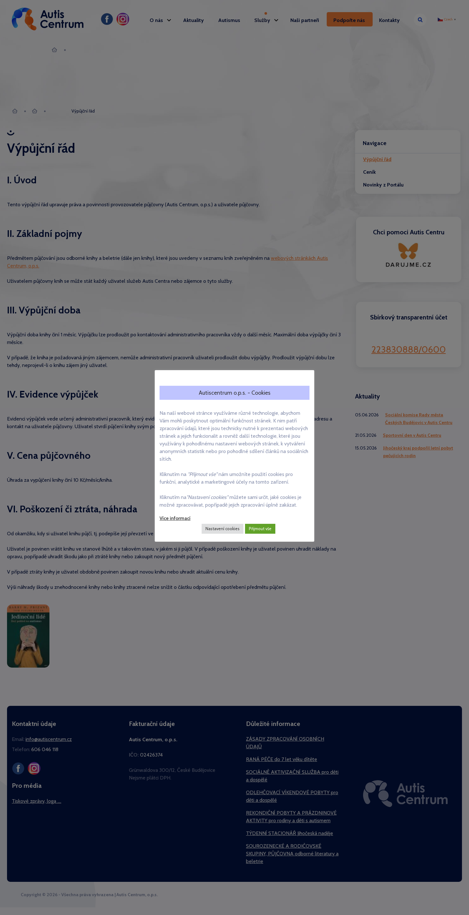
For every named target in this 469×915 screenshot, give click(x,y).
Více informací (175, 518)
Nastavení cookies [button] (222, 528)
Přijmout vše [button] (260, 528)
